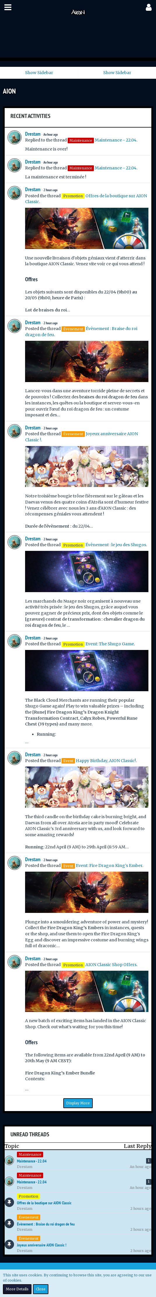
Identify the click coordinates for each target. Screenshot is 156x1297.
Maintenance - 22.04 (115, 140)
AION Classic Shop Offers (110, 964)
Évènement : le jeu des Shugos (115, 544)
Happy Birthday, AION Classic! (106, 760)
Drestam (33, 133)
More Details (17, 1289)
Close (40, 1289)
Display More (78, 1103)
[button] (8, 7)
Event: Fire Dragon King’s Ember (109, 865)
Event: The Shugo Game (109, 643)
